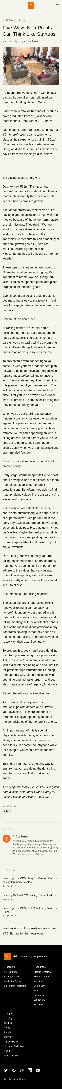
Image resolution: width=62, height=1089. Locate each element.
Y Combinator (31, 41)
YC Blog (8, 1018)
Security (8, 1051)
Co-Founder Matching (15, 986)
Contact (8, 1023)
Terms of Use (11, 1055)
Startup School (11, 976)
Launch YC (39, 999)
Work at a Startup (13, 981)
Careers (8, 1037)
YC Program (10, 972)
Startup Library (41, 976)
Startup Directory (42, 972)
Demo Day (39, 986)
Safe (36, 990)
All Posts (9, 20)
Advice (22, 20)
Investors (38, 981)
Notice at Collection (14, 1046)
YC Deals (38, 1004)
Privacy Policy (11, 1041)
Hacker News (40, 995)
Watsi (41, 102)
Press (7, 1027)
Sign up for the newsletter (26, 933)
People (7, 1032)
